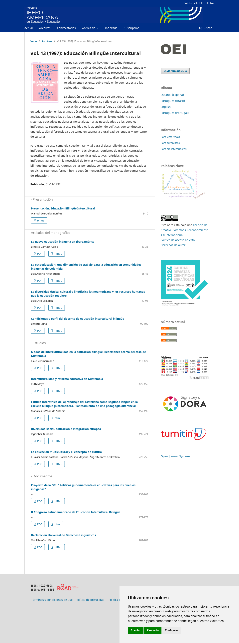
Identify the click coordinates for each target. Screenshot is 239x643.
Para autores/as (170, 143)
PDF (39, 253)
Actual (28, 28)
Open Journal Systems (175, 456)
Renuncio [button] (153, 630)
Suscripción (131, 28)
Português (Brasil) (173, 101)
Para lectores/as (170, 137)
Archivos (45, 28)
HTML (40, 220)
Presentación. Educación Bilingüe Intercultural (63, 208)
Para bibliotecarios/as (173, 149)
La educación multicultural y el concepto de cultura (66, 452)
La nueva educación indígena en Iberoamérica (62, 241)
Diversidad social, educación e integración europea (66, 429)
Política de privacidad (90, 600)
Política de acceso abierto (178, 240)
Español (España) (172, 95)
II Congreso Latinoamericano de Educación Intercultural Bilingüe (75, 512)
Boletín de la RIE (193, 3)
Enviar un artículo (175, 71)
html (57, 418)
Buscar (205, 28)
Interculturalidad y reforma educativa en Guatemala (67, 379)
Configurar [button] (171, 630)
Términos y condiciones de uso (52, 600)
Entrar (211, 3)
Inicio (33, 41)
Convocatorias (66, 28)
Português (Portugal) (175, 113)
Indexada (111, 28)
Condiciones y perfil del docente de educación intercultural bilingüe (77, 318)
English (166, 107)
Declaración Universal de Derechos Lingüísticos (63, 535)
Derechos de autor (173, 245)
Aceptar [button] (136, 630)
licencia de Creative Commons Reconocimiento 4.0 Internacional (184, 230)
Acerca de (89, 28)
